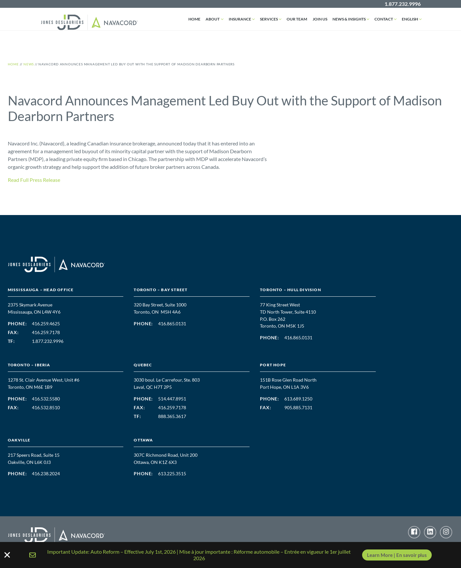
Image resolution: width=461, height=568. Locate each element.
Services (269, 19)
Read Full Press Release (34, 180)
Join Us (320, 19)
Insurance (240, 19)
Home (195, 19)
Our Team (297, 19)
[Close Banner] (7, 555)
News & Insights (349, 19)
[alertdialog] (230, 555)
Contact (383, 19)
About (213, 19)
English (410, 19)
